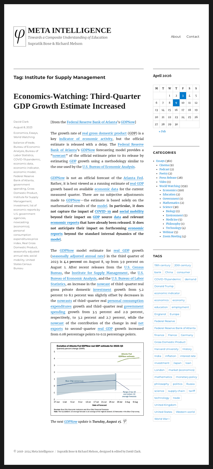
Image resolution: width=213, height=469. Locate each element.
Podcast (164, 169)
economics (161, 300)
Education (169, 194)
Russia (190, 383)
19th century (162, 265)
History (187, 349)
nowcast (59, 156)
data (117, 217)
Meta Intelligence (69, 30)
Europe (174, 314)
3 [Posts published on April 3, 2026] (183, 95)
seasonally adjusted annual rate (78, 256)
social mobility (132, 211)
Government (171, 198)
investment (102, 290)
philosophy (161, 383)
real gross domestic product (104, 133)
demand (190, 279)
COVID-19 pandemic (27, 159)
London (159, 369)
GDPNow (128, 122)
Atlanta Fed (133, 178)
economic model (25, 171)
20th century (182, 265)
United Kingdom (165, 404)
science (159, 390)
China (169, 272)
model (102, 206)
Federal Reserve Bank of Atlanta (92, 122)
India (157, 356)
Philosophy (173, 224)
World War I (161, 418)
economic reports (65, 223)
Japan (177, 363)
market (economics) (181, 369)
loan (188, 363)
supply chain (176, 390)
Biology (171, 211)
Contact (192, 36)
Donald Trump (164, 286)
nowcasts (64, 301)
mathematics (163, 376)
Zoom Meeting (172, 236)
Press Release (168, 177)
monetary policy (186, 376)
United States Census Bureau (24, 264)
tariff (192, 390)
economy (179, 300)
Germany (187, 335)
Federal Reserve (164, 321)
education (161, 307)
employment (180, 307)
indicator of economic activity (85, 139)
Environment (174, 215)
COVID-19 (103, 211)
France (172, 335)
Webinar (168, 232)
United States (163, 411)
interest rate (188, 356)
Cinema (164, 165)
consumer (183, 272)
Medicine (172, 219)
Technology (173, 228)
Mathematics (171, 203)
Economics (21, 132)
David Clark (21, 121)
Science (168, 207)
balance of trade (24, 142)
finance (159, 335)
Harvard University (166, 349)
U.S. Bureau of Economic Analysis (108, 167)
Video (163, 182)
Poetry (163, 173)
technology (161, 397)
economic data (106, 189)
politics (177, 383)
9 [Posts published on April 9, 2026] (176, 102)
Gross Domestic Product (170, 342)
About (176, 36)
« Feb (162, 131)
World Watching (24, 137)
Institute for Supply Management (100, 273)
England (160, 314)
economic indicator (26, 167)
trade (176, 397)
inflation (170, 356)
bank (157, 272)
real (137, 183)
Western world (185, 411)
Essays (33, 132)
